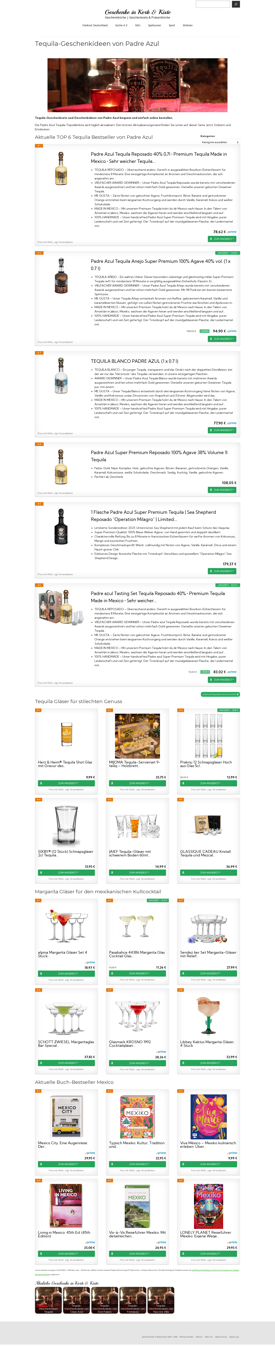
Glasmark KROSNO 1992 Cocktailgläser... (130, 1043)
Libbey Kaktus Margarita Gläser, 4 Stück (207, 1043)
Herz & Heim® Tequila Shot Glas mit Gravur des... (65, 764)
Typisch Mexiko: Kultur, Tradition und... (136, 1144)
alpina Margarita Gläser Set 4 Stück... (62, 954)
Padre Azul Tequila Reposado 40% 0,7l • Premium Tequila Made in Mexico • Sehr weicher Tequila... (159, 157)
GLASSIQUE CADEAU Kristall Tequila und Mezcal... (205, 853)
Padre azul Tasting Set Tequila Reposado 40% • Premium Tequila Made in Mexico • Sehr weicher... (158, 597)
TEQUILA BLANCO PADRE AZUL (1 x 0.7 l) (134, 361)
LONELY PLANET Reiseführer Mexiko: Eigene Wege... (205, 1234)
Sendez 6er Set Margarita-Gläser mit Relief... (208, 954)
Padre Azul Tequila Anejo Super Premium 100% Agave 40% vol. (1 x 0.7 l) (160, 264)
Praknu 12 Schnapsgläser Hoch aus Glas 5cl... (206, 764)
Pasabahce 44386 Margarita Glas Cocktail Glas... (137, 954)
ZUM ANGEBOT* (224, 239)
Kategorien (207, 136)
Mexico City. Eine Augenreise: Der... (63, 1144)
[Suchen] (236, 4)
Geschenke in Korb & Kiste (137, 12)
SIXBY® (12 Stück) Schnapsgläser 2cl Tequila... (65, 853)
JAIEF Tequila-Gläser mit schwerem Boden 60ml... (130, 853)
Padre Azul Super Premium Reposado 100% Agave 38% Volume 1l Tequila (159, 456)
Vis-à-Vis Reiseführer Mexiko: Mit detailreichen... (137, 1234)
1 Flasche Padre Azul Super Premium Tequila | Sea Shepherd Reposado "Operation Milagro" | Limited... (153, 515)
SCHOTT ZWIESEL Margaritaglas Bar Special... (66, 1043)
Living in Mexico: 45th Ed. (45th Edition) (64, 1234)
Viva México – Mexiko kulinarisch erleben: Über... (208, 1144)
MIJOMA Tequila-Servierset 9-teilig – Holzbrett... (135, 764)
